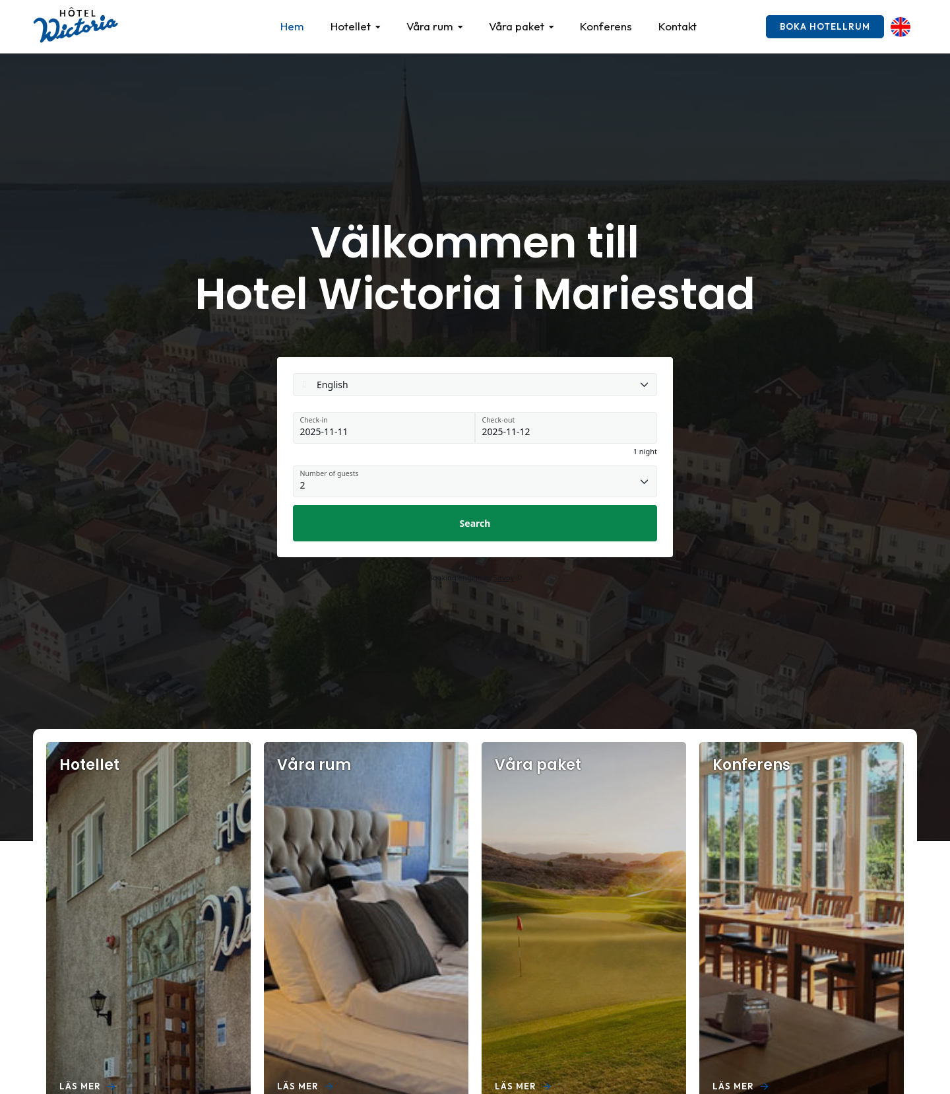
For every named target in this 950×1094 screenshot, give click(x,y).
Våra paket (516, 26)
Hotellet (351, 26)
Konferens (606, 26)
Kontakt (677, 26)
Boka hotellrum (825, 26)
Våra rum (429, 26)
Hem (292, 26)
